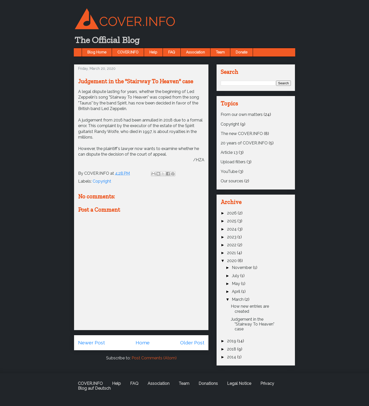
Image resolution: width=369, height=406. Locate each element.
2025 (232, 221)
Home (143, 342)
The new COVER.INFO (242, 133)
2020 (232, 260)
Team (220, 52)
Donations (208, 383)
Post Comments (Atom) (154, 358)
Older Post (192, 342)
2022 (232, 244)
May (236, 283)
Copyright (102, 181)
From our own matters (242, 114)
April (236, 291)
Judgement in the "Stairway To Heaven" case (252, 324)
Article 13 (229, 152)
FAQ (171, 52)
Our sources (232, 181)
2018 (232, 349)
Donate (241, 52)
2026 (232, 213)
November (242, 267)
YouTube (229, 171)
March (238, 299)
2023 (232, 237)
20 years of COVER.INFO (244, 143)
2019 (232, 341)
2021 (232, 252)
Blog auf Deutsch (94, 388)
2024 (232, 229)
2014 (232, 357)
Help (153, 52)
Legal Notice (239, 383)
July (236, 275)
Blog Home (96, 52)
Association (195, 52)
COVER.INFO (127, 52)
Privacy (267, 383)
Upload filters (233, 161)
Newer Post (91, 342)
